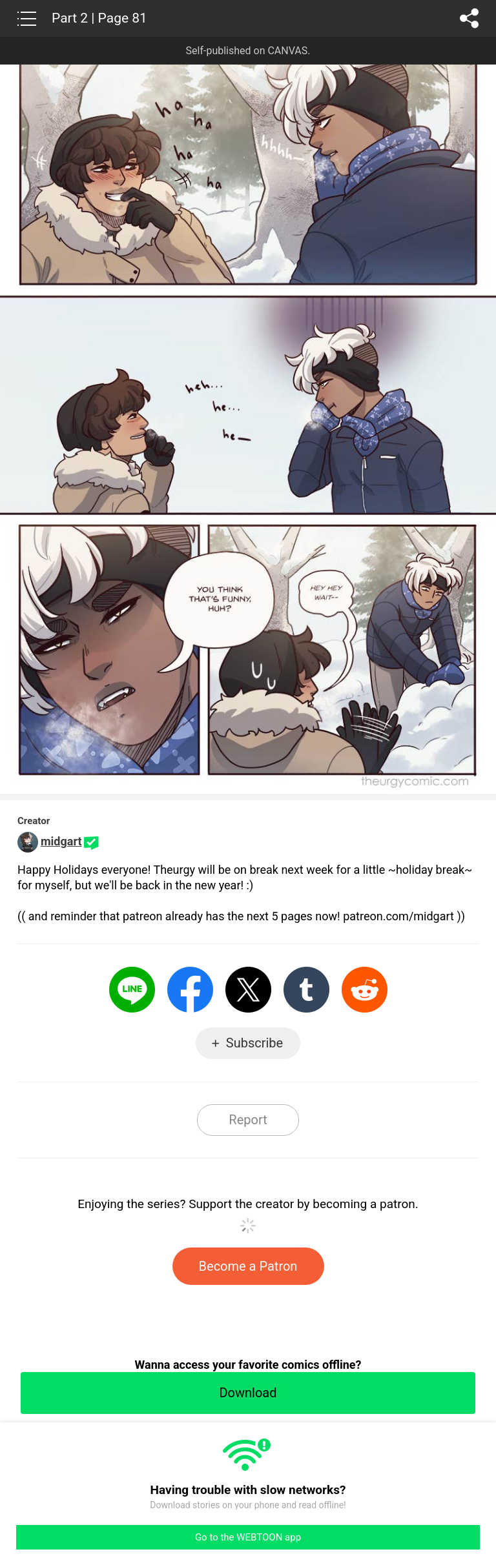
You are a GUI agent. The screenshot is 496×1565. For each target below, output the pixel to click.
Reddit (365, 990)
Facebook (190, 990)
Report (248, 1119)
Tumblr (306, 990)
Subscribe (254, 1043)
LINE (132, 990)
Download (247, 1392)
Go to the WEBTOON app (248, 1537)
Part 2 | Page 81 (99, 18)
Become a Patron (248, 1266)
